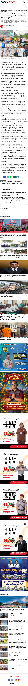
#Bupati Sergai (17, 181)
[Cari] (24, 2)
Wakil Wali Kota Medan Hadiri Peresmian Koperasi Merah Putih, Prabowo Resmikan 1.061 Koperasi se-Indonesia (14, 235)
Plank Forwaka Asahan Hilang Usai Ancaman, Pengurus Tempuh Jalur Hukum (17, 621)
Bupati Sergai (10, 10)
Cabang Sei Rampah (16, 10)
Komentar (26, 26)
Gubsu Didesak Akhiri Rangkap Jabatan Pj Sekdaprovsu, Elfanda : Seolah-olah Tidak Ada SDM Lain (18, 654)
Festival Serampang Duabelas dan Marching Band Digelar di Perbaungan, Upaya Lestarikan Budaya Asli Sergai (18, 641)
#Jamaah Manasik (5, 185)
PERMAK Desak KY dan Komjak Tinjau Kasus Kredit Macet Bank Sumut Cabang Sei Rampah (14, 198)
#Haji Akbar (19, 183)
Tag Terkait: (3, 181)
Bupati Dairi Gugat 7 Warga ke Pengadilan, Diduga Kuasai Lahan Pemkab (12, 610)
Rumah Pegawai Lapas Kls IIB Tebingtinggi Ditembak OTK (16, 614)
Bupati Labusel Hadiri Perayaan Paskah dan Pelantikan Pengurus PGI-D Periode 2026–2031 (18, 667)
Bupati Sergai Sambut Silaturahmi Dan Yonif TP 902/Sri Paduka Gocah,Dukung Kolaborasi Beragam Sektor (14, 194)
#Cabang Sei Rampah (5, 183)
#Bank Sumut (10, 181)
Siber (17, 683)
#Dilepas (13, 183)
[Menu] (27, 2)
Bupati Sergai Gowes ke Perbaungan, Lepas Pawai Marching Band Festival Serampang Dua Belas (13, 256)
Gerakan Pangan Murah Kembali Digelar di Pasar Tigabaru (16, 634)
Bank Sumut (5, 10)
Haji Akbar (25, 10)
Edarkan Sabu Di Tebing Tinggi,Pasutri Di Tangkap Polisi (18, 660)
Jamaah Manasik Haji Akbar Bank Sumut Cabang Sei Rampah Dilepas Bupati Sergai (14, 201)
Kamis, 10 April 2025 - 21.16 (8, 26)
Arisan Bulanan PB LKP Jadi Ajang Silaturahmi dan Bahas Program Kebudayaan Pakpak (17, 628)
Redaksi (12, 683)
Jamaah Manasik (4, 11)
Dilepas (22, 10)
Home (2, 10)
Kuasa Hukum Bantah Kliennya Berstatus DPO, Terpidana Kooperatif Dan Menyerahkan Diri (17, 647)
